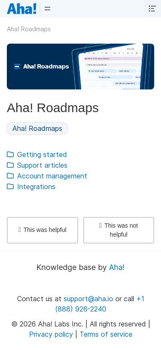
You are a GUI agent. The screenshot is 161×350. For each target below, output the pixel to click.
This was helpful (42, 229)
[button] (47, 8)
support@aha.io (88, 298)
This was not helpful (119, 230)
